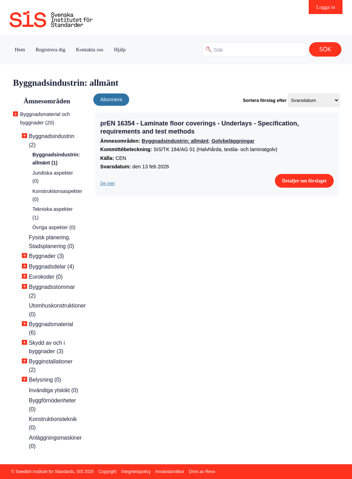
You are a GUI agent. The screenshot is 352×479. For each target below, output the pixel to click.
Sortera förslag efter (265, 100)
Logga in (325, 7)
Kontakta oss (89, 49)
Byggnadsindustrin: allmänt (175, 141)
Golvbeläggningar (233, 141)
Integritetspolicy (135, 471)
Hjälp (120, 49)
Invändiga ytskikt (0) (53, 390)
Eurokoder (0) (46, 277)
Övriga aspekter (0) (53, 227)
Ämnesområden (47, 101)
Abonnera (111, 99)
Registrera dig (50, 49)
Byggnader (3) (46, 256)
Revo (210, 471)
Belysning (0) (45, 380)
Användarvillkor (169, 471)
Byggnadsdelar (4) (51, 267)
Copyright (108, 471)
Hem (20, 49)
